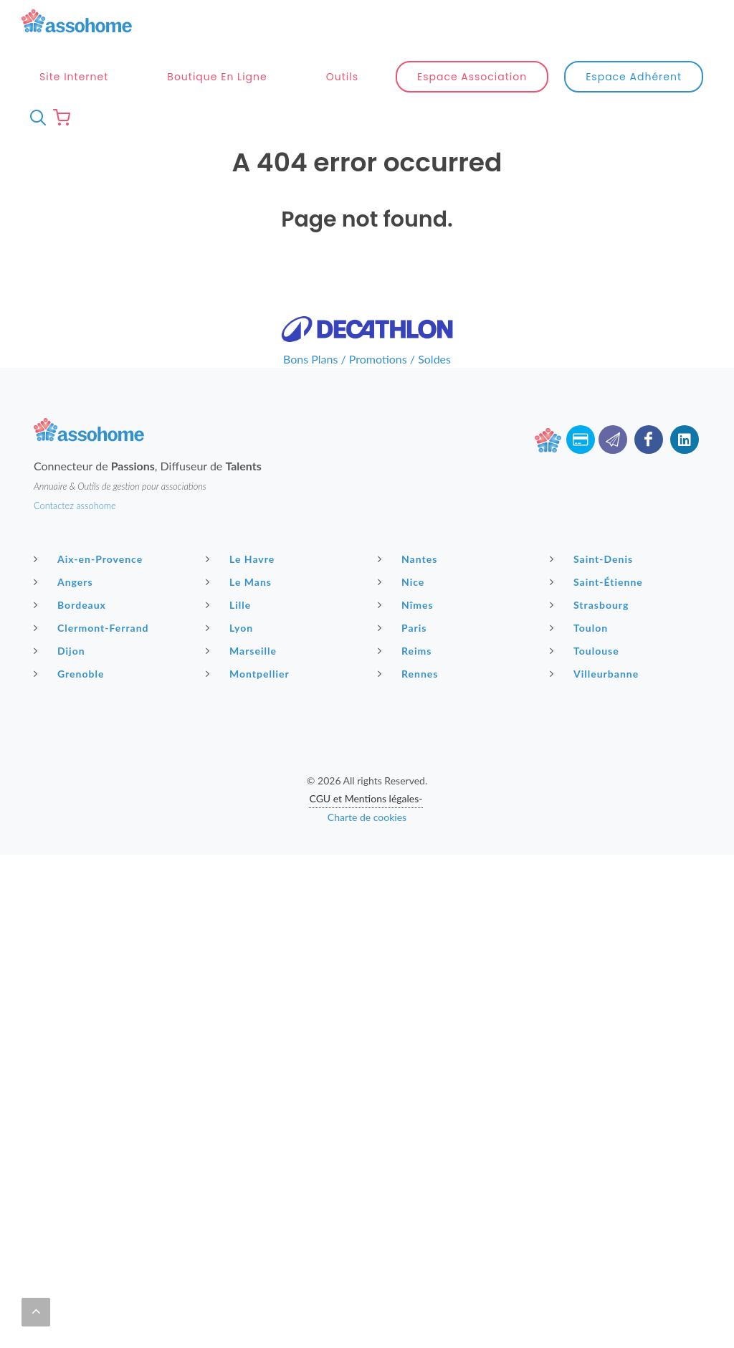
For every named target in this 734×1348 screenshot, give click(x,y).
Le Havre (242, 558)
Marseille (243, 650)
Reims (406, 650)
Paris (404, 627)
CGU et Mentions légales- (365, 798)
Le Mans (240, 581)
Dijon (61, 650)
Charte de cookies (367, 817)
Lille (230, 604)
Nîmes (407, 604)
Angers (65, 581)
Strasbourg (591, 604)
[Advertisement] (367, 955)
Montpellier (249, 673)
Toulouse (586, 650)
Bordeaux (71, 604)
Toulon (580, 627)
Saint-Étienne (598, 581)
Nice (402, 581)
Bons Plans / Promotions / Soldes (367, 359)
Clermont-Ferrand (93, 627)
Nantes (409, 558)
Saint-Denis (593, 558)
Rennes (409, 673)
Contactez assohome (75, 505)
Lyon (231, 627)
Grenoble (70, 673)
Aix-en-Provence (90, 558)
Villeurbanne (596, 673)
